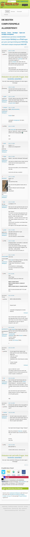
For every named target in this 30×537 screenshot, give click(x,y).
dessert (3, 39)
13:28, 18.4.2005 (11, 412)
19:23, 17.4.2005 (11, 240)
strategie (10, 44)
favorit (18, 39)
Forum (7, 11)
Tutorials (6, 14)
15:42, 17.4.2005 (11, 50)
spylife (4, 96)
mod (3, 44)
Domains (13, 4)
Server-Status (22, 510)
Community (24, 4)
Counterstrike (12, 334)
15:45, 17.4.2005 (11, 87)
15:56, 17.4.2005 (11, 96)
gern (3, 42)
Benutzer (13, 11)
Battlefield (11, 335)
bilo (4, 202)
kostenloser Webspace (6, 2)
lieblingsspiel (17, 42)
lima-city (4, 32)
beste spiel (10, 37)
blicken (15, 37)
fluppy (4, 156)
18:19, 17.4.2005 (11, 126)
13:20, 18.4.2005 (11, 347)
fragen (26, 39)
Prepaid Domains (23, 496)
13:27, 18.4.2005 (11, 403)
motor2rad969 (5, 256)
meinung (24, 42)
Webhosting (5, 506)
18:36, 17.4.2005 (11, 156)
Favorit (24, 381)
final (22, 39)
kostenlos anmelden (14, 79)
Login (18, 1)
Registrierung (24, 1)
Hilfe (2, 7)
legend (12, 42)
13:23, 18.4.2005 (11, 378)
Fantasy (16, 340)
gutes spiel (7, 42)
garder (4, 229)
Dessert (21, 335)
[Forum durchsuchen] (11, 1)
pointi (4, 143)
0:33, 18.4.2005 (11, 273)
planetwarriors (5, 329)
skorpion (5, 107)
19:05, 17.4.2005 (11, 176)
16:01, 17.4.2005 (11, 107)
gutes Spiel (12, 103)
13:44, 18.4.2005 (11, 444)
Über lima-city (15, 508)
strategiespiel (16, 44)
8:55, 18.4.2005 (11, 327)
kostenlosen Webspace (15, 493)
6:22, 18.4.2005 (11, 295)
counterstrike (21, 37)
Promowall (19, 11)
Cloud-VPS (18, 4)
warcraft (23, 44)
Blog (20, 508)
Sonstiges (15, 32)
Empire (10, 115)
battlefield (4, 37)
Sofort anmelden (22, 481)
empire (8, 39)
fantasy (13, 39)
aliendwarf (4, 178)
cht (4, 378)
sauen (6, 44)
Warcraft (20, 431)
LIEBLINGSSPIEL (15, 109)
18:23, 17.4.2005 (11, 143)
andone (5, 412)
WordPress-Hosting (5, 4)
